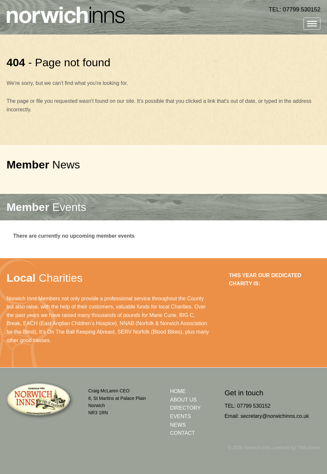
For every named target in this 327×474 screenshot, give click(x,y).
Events (46, 207)
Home (178, 391)
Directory (185, 408)
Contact (182, 433)
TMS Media (308, 447)
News (43, 164)
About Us (183, 400)
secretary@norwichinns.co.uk (275, 416)
